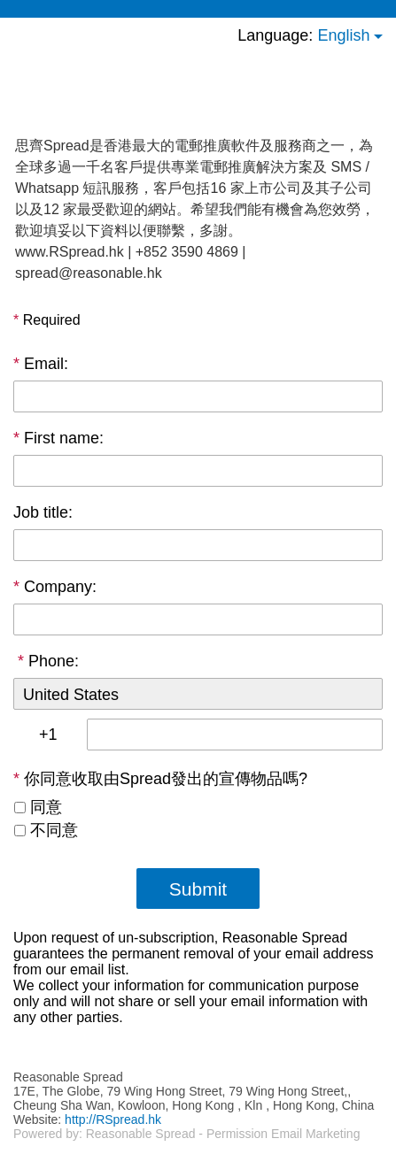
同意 (46, 807)
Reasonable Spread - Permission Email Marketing (223, 1134)
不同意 (54, 830)
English (343, 35)
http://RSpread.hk (113, 1119)
